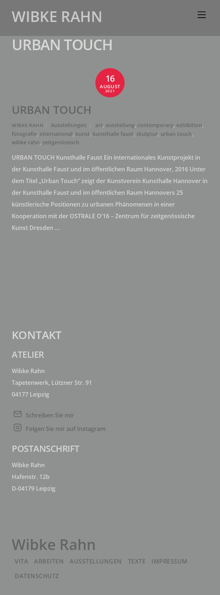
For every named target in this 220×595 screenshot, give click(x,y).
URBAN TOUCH (52, 109)
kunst (83, 133)
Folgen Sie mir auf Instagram (66, 429)
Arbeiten (49, 561)
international (56, 133)
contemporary (155, 125)
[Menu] (201, 14)
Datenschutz (37, 576)
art (99, 125)
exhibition (189, 125)
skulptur (147, 133)
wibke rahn (26, 142)
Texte (137, 561)
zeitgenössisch (61, 142)
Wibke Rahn (27, 125)
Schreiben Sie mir (50, 415)
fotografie (24, 133)
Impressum (169, 561)
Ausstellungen (69, 125)
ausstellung (120, 125)
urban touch (176, 133)
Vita (21, 561)
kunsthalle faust (113, 133)
